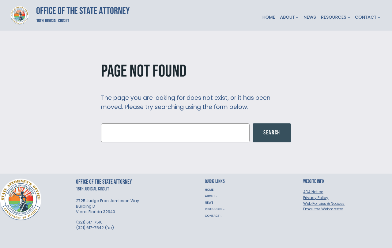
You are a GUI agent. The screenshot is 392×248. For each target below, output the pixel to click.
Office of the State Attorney (83, 11)
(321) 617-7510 (89, 222)
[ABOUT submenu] (297, 17)
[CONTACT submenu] (379, 17)
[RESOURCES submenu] (349, 17)
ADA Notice (313, 191)
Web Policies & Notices (324, 203)
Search (271, 132)
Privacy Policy (315, 197)
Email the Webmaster (323, 209)
